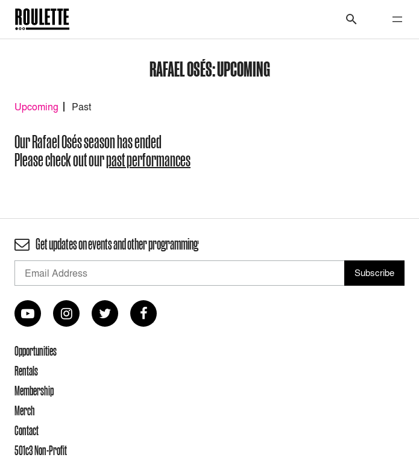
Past (81, 107)
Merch (24, 410)
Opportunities (35, 351)
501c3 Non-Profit (40, 450)
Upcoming (36, 107)
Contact (26, 430)
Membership (34, 390)
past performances (148, 160)
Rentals (26, 371)
